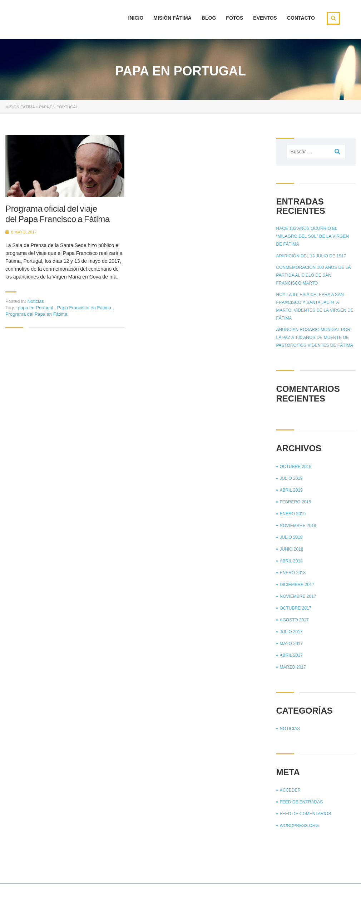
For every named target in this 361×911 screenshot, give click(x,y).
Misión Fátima (172, 18)
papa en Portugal (36, 307)
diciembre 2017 (297, 584)
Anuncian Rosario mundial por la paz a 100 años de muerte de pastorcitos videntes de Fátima (314, 337)
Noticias (35, 301)
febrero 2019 (295, 501)
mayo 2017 (291, 643)
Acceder (290, 790)
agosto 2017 (294, 619)
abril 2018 (291, 560)
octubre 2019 (296, 466)
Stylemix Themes (141, 896)
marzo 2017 (293, 667)
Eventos (265, 18)
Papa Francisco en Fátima (85, 307)
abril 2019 (291, 490)
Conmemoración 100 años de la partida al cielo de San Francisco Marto (313, 275)
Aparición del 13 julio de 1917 (311, 255)
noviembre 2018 (298, 525)
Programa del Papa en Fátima (36, 314)
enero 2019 (293, 513)
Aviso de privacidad (314, 896)
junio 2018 (291, 549)
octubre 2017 (296, 608)
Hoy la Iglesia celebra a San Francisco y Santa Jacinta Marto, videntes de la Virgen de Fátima (314, 306)
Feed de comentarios (305, 813)
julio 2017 (291, 631)
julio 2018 (291, 537)
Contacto (301, 18)
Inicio (136, 18)
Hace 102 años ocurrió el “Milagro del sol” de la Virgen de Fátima (312, 236)
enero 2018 (293, 572)
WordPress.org (299, 825)
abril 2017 (291, 655)
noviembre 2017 (298, 596)
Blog (209, 18)
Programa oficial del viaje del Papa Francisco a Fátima (57, 214)
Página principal (263, 896)
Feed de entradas (301, 801)
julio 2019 (291, 478)
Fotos (234, 18)
